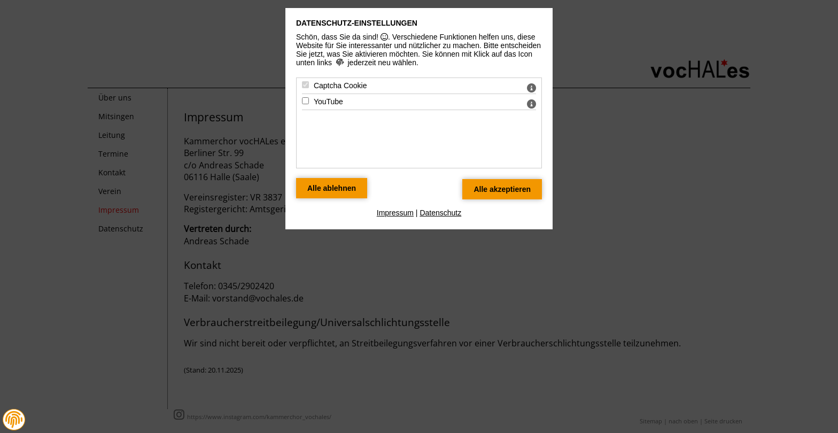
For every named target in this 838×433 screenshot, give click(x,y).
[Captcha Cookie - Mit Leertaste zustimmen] (305, 84)
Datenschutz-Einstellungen (356, 23)
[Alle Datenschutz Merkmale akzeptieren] (502, 189)
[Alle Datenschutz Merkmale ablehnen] (331, 188)
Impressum (395, 212)
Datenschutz (440, 212)
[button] (13, 419)
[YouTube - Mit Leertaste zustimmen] (305, 100)
